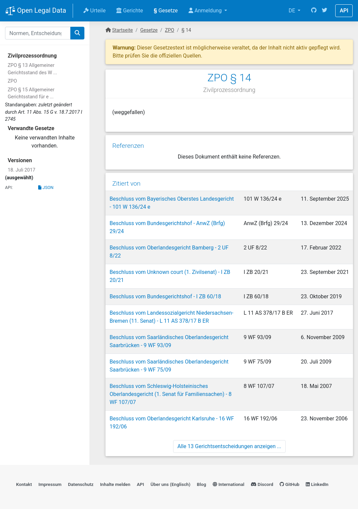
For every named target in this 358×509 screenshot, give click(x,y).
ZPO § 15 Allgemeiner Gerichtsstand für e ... (31, 93)
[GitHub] (313, 10)
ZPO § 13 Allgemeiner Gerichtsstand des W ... (32, 69)
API (344, 10)
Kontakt (24, 484)
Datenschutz (80, 484)
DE (293, 10)
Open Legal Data (35, 11)
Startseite (122, 30)
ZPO (12, 81)
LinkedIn (317, 484)
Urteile (94, 10)
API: (9, 187)
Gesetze (166, 10)
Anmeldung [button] (206, 10)
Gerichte (129, 10)
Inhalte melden (115, 484)
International (228, 484)
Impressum (50, 484)
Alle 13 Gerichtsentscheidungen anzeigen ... (229, 446)
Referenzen (128, 145)
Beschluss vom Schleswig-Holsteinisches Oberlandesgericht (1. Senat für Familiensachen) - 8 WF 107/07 (170, 394)
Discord (262, 484)
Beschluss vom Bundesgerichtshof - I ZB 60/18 (165, 296)
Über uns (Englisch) (171, 484)
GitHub (289, 484)
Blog (201, 484)
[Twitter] (324, 10)
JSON (46, 187)
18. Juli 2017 (21, 170)
